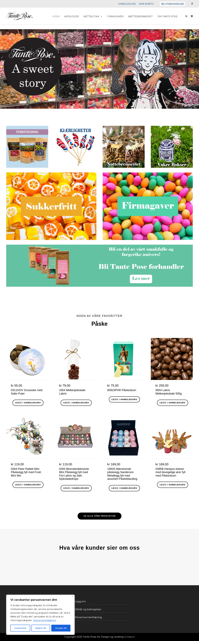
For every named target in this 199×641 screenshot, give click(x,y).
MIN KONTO (149, 3)
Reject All (40, 628)
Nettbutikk (97, 16)
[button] (29, 403)
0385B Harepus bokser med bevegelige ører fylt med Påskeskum (170, 472)
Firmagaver (118, 16)
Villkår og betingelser (86, 609)
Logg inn (79, 601)
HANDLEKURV (132, 3)
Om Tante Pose (168, 16)
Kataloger (77, 16)
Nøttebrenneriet (142, 16)
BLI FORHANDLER (174, 3)
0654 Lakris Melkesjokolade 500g (168, 392)
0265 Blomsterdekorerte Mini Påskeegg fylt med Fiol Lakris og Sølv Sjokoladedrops (74, 474)
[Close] (72, 596)
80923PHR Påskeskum (121, 390)
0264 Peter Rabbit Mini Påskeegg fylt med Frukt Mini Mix (26, 472)
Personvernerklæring (41, 620)
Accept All (61, 628)
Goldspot (126, 636)
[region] (40, 615)
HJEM (62, 16)
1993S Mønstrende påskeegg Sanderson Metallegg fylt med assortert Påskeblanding (122, 474)
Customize (20, 628)
